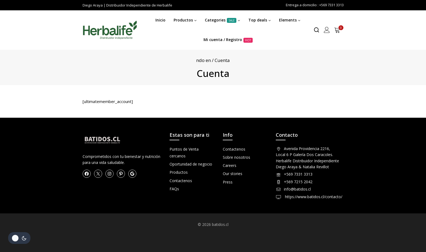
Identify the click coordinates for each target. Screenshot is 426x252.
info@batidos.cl (297, 189)
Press (228, 182)
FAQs (174, 188)
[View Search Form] (317, 30)
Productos (179, 172)
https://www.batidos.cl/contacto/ (313, 196)
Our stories (232, 173)
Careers (229, 165)
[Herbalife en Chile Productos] (110, 30)
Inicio (160, 20)
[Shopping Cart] (338, 30)
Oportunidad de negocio (191, 164)
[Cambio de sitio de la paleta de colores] (19, 238)
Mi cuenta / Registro (228, 39)
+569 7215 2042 (298, 181)
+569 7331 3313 (298, 174)
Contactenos (181, 180)
